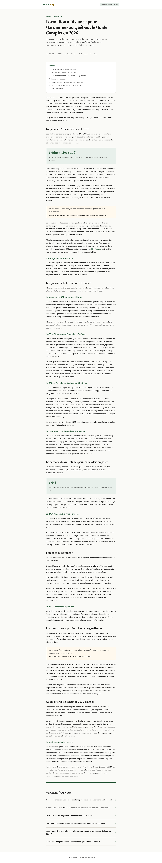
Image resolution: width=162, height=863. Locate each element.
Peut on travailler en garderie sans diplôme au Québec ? (69, 816)
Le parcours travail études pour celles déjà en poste (69, 76)
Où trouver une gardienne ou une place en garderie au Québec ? (73, 841)
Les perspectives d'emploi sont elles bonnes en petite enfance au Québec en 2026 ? (78, 832)
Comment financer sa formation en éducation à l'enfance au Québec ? (75, 823)
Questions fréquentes (58, 88)
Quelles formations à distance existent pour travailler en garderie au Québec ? (79, 800)
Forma (48, 4)
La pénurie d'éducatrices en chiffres (63, 69)
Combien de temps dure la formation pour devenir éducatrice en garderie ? (78, 808)
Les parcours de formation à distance (64, 72)
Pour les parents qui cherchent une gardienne (67, 82)
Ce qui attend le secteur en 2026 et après (66, 85)
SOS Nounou (96, 249)
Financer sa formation (58, 79)
